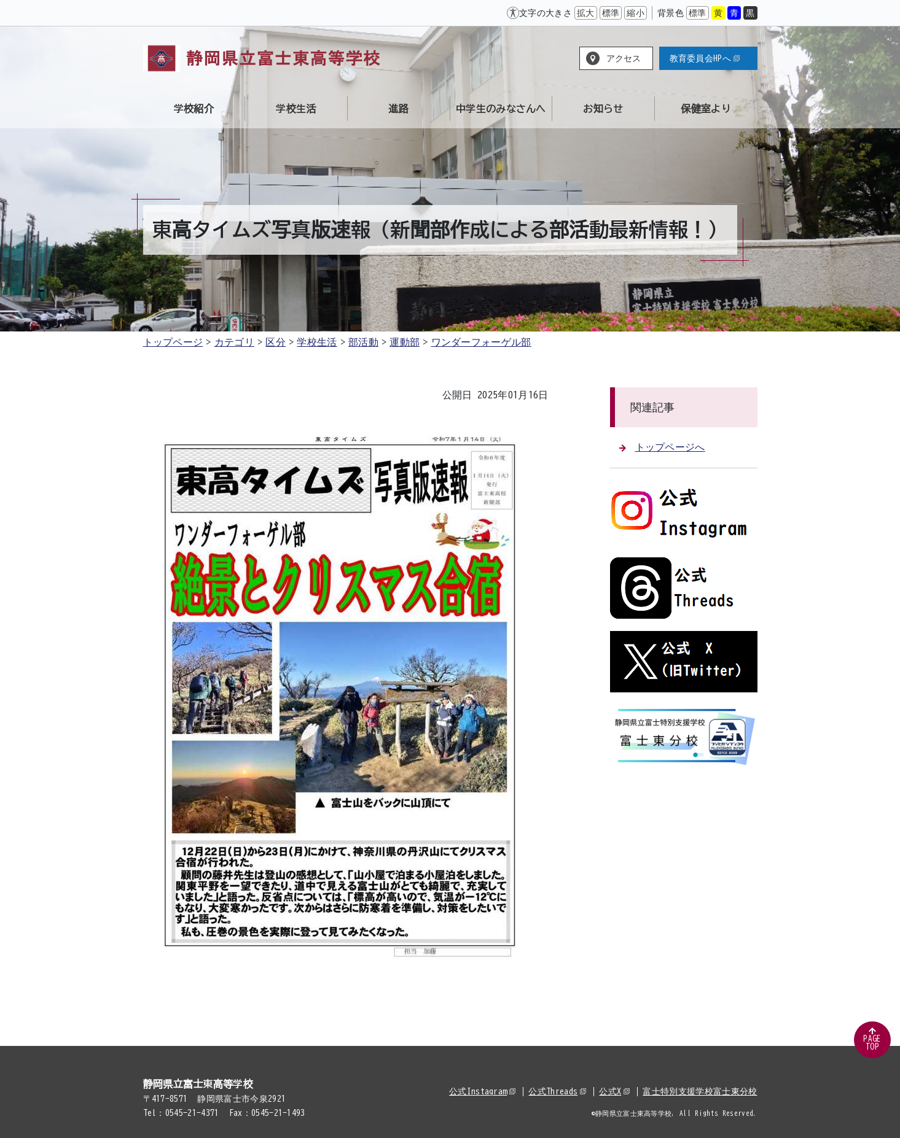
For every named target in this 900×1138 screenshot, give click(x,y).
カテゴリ (234, 342)
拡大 (586, 13)
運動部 (404, 342)
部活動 (363, 342)
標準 (611, 13)
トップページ (173, 342)
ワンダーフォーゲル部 (481, 342)
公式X (614, 1091)
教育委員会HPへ (705, 58)
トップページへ (662, 447)
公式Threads (557, 1091)
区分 (275, 342)
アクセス (623, 58)
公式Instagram (482, 1091)
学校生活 (317, 342)
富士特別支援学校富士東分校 (700, 1091)
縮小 (635, 13)
